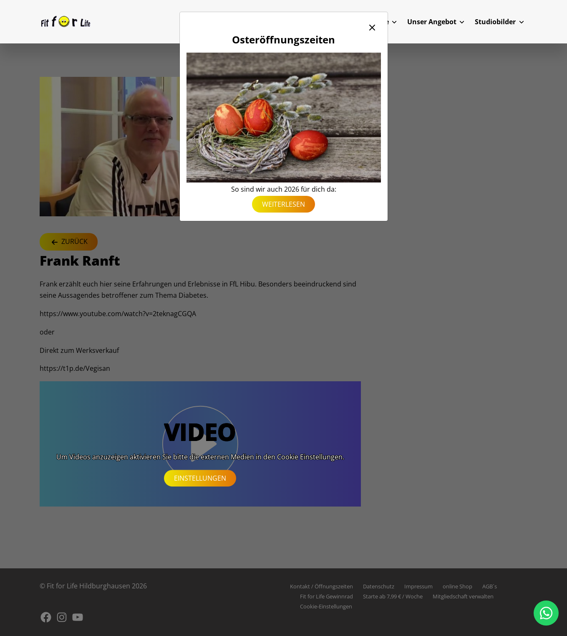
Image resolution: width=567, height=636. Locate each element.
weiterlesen (283, 204)
